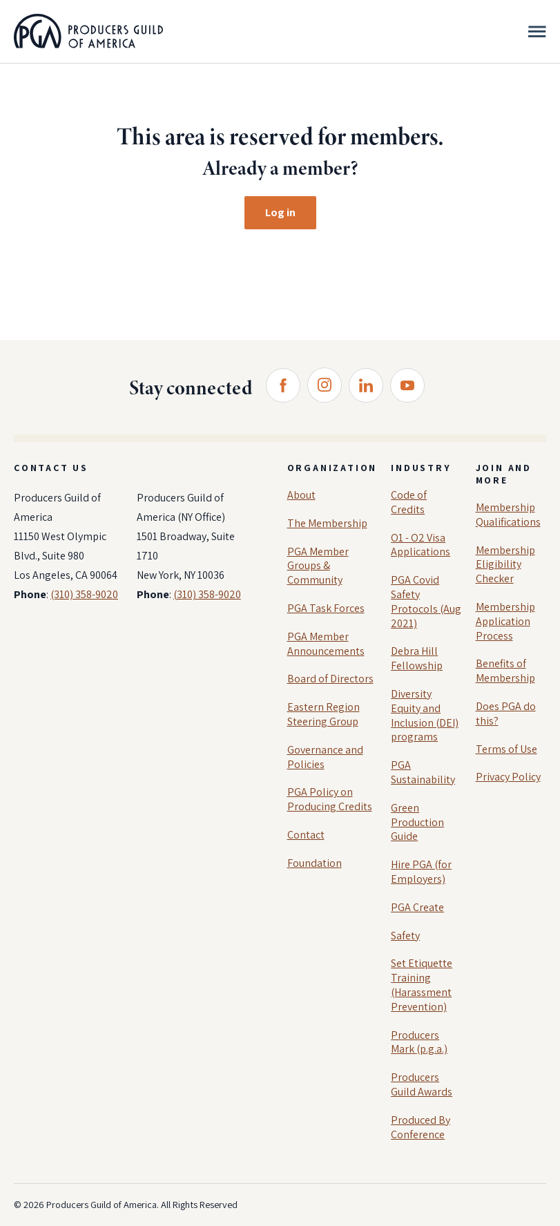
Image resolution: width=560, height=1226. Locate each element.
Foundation (314, 863)
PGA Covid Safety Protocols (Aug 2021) (426, 601)
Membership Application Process (505, 621)
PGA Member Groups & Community (318, 566)
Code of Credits (409, 502)
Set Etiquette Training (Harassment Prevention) (421, 984)
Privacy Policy (508, 776)
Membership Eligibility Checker (505, 564)
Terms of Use (506, 749)
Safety (405, 935)
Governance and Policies (325, 757)
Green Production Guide (417, 822)
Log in (280, 212)
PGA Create (417, 907)
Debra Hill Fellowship (417, 658)
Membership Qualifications (508, 514)
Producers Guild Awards (421, 1084)
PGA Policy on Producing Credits (329, 799)
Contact (306, 834)
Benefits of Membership (505, 670)
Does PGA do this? (506, 713)
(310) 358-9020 (84, 594)
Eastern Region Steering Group (323, 714)
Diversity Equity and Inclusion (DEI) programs (424, 715)
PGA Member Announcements (326, 643)
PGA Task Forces (326, 608)
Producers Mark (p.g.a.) (419, 1042)
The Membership (327, 523)
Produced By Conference (420, 1127)
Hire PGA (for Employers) (421, 871)
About (301, 495)
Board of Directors (330, 678)
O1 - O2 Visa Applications (420, 544)
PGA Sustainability (423, 772)
